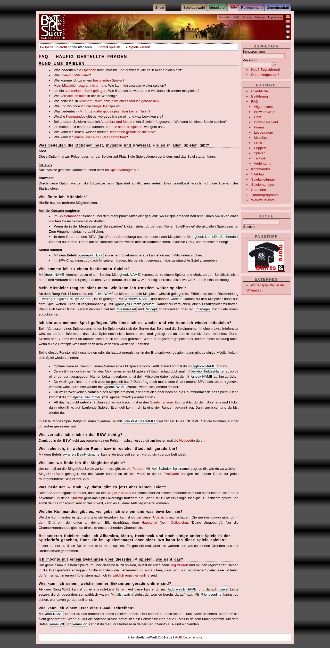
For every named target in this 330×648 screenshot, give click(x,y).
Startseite (224, 17)
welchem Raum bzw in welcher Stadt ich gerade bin (118, 101)
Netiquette (187, 440)
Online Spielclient (57, 47)
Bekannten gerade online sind (131, 132)
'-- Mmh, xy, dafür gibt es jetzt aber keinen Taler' (112, 111)
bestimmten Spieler (107, 80)
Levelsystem (263, 132)
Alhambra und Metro (116, 122)
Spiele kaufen (139, 47)
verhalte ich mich (73, 96)
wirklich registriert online (131, 575)
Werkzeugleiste (263, 200)
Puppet (138, 469)
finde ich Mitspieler (75, 75)
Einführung (259, 96)
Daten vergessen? (265, 75)
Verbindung (262, 163)
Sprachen (258, 190)
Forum (247, 17)
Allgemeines (263, 107)
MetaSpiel (261, 138)
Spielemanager (262, 185)
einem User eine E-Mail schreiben (100, 137)
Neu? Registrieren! (265, 69)
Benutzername (254, 51)
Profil (258, 143)
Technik (260, 158)
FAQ (236, 17)
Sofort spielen (109, 47)
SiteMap (257, 174)
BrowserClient (264, 112)
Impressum (275, 17)
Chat (257, 117)
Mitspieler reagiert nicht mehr (84, 85)
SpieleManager (121, 170)
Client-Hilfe (259, 91)
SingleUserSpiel (119, 493)
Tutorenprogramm (264, 195)
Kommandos (260, 169)
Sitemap (259, 17)
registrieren (179, 565)
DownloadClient (266, 122)
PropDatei (171, 474)
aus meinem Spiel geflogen (85, 91)
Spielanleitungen (264, 179)
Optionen (89, 70)
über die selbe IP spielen (123, 127)
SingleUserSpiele (105, 106)
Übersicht (160, 517)
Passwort (250, 60)
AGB (179, 637)
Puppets (260, 148)
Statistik (77, 498)
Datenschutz (192, 637)
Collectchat (179, 522)
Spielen (259, 153)
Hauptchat (149, 522)
